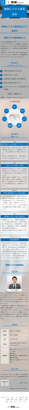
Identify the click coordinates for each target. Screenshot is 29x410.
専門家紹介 (21, 399)
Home (3, 397)
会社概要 (8, 399)
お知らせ (16, 399)
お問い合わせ (26, 399)
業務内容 (12, 399)
